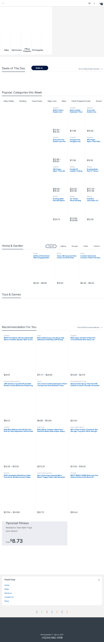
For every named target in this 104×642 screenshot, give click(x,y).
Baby (64, 101)
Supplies (56, 108)
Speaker (7, 335)
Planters (97, 246)
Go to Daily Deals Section (89, 69)
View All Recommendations (88, 327)
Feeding (22, 101)
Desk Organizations (77, 427)
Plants (85, 246)
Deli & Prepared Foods (81, 101)
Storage (75, 246)
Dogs (39, 335)
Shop (6, 601)
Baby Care (52, 101)
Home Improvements (44, 473)
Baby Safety (9, 101)
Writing (72, 167)
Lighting (63, 246)
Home (6, 585)
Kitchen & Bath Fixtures (12, 381)
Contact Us (9, 597)
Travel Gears (37, 101)
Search (89, 3)
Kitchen (6, 473)
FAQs (6, 589)
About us (8, 593)
